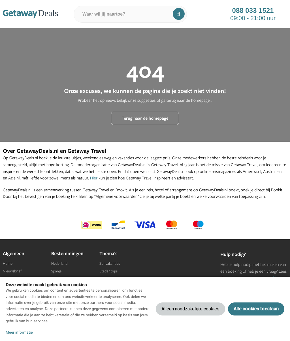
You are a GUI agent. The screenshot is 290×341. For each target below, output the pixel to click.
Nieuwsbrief (12, 271)
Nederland (59, 263)
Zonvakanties (109, 263)
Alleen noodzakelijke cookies (190, 309)
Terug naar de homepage (144, 118)
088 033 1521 (253, 10)
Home (7, 263)
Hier (94, 178)
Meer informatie (19, 332)
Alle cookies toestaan (256, 309)
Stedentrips (108, 271)
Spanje (56, 271)
